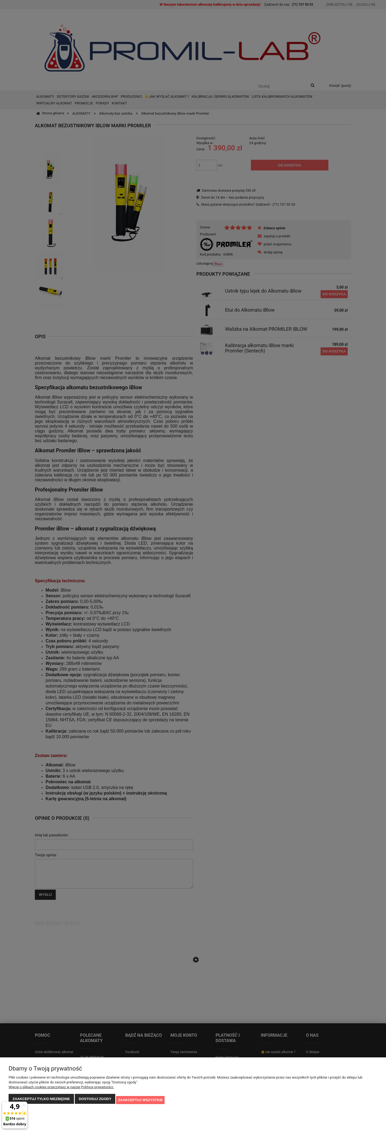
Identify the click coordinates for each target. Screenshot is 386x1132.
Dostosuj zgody (95, 1101)
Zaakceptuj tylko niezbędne (41, 1101)
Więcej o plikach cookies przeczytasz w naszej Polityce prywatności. (61, 1089)
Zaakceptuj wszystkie (140, 1101)
